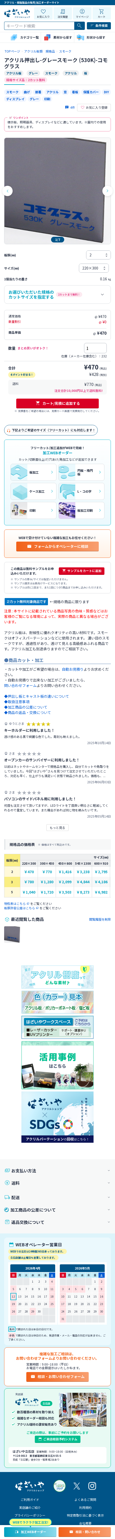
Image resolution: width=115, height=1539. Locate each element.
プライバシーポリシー (29, 1515)
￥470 (29, 872)
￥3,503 (64, 892)
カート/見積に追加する (57, 403)
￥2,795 (101, 872)
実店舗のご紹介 (30, 1507)
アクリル (52, 92)
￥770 (47, 872)
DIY (106, 92)
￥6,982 (101, 892)
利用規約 (85, 1507)
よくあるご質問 (85, 1499)
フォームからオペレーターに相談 (57, 546)
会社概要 (85, 1523)
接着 (38, 92)
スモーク (12, 92)
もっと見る (57, 827)
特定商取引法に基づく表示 (85, 1515)
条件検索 (99, 25)
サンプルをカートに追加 (81, 570)
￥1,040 (28, 892)
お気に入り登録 (94, 107)
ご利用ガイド (30, 1499)
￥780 (29, 882)
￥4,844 (82, 882)
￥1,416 (64, 872)
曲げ (27, 92)
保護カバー (91, 92)
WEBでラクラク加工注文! (30, 1522)
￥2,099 (64, 882)
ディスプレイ (15, 99)
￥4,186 (101, 882)
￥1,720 (46, 892)
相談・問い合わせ (84, 1531)
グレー (34, 99)
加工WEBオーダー (30, 1531)
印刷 (47, 99)
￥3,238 (82, 872)
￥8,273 (82, 892)
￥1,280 (46, 882)
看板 (75, 92)
